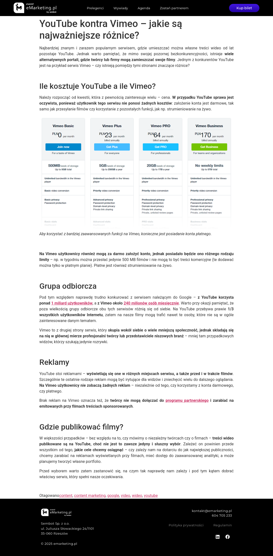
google (113, 495)
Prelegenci (95, 8)
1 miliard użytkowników (72, 303)
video (125, 495)
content (65, 495)
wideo (137, 495)
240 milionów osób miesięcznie (151, 303)
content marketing (90, 495)
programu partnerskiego (187, 400)
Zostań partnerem (174, 8)
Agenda (144, 8)
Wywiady (120, 8)
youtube (151, 495)
